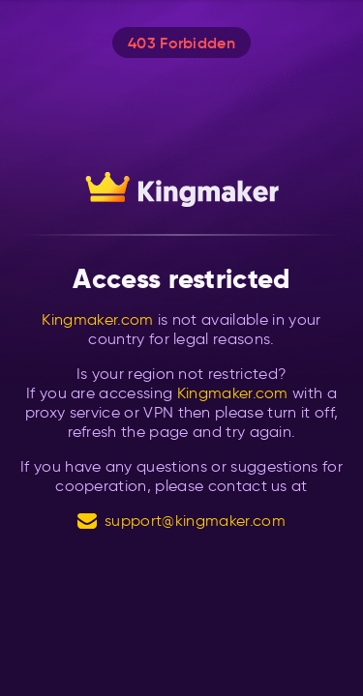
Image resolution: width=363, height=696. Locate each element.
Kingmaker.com (97, 319)
